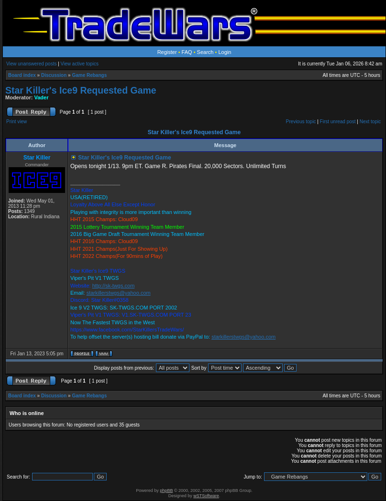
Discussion (53, 75)
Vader (41, 97)
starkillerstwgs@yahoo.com (119, 293)
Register (167, 52)
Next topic (370, 121)
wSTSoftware (206, 495)
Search (205, 52)
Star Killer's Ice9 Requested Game (80, 90)
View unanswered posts (31, 63)
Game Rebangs (89, 75)
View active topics (80, 63)
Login (224, 52)
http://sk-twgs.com (113, 285)
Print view (16, 121)
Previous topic (301, 121)
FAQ (187, 52)
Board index (22, 75)
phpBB (166, 490)
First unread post (338, 121)
